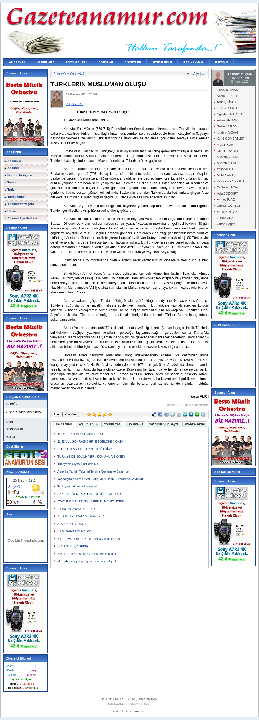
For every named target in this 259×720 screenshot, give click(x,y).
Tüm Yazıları (62, 424)
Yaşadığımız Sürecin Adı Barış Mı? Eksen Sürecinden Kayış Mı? (100, 479)
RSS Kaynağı (116, 703)
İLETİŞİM (221, 62)
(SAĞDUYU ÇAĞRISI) (72, 546)
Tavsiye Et (135, 424)
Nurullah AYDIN (227, 150)
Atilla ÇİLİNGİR (227, 102)
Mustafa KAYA (226, 163)
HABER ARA (46, 62)
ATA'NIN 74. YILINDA (72, 523)
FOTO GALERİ (76, 62)
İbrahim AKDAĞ (227, 132)
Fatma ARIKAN (227, 120)
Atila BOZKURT (227, 193)
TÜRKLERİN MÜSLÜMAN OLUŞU (80, 434)
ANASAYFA (17, 62)
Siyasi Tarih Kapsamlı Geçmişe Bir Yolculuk (86, 553)
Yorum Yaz (112, 424)
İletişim (147, 703)
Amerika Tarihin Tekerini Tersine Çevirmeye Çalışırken (93, 471)
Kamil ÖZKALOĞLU (230, 181)
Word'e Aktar (195, 424)
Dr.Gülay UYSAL (228, 187)
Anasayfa (14, 160)
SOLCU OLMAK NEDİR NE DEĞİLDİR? (84, 449)
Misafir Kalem (226, 144)
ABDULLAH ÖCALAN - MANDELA (80, 516)
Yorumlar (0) (88, 424)
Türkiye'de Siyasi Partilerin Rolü (78, 464)
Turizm (12, 189)
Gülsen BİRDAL (227, 126)
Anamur (13, 168)
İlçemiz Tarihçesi (19, 175)
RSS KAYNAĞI (193, 62)
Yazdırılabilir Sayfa (164, 424)
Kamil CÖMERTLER (230, 138)
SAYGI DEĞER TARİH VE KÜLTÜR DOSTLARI (89, 494)
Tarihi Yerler (16, 196)
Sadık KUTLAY (227, 211)
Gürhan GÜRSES (229, 205)
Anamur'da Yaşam (20, 204)
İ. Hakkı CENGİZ (228, 108)
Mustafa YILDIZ (227, 157)
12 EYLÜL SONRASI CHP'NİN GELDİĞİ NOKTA (90, 441)
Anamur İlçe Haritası (22, 218)
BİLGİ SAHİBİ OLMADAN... (76, 531)
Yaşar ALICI (78, 73)
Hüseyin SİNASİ (228, 89)
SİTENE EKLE (162, 62)
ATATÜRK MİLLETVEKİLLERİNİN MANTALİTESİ (90, 501)
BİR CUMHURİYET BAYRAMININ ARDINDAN (88, 538)
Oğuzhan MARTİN (229, 114)
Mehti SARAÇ (226, 175)
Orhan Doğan (226, 224)
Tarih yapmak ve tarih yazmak (77, 486)
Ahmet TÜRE (226, 199)
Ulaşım (12, 211)
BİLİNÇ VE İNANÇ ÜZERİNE (77, 508)
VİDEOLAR (105, 62)
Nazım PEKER (227, 96)
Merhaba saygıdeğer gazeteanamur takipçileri (88, 561)
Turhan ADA (225, 217)
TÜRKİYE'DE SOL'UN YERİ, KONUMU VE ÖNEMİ (91, 456)
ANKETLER (133, 62)
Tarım (11, 182)
